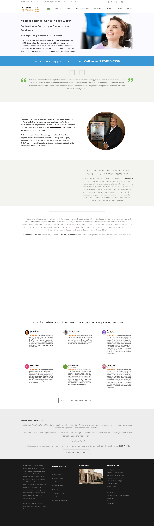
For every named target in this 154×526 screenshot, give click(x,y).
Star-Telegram (55, 127)
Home (48, 8)
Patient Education (82, 8)
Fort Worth (35, 468)
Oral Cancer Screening (59, 497)
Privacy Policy (111, 501)
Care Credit (110, 498)
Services (68, 8)
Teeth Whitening (57, 478)
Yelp (24, 509)
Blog (120, 8)
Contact (129, 8)
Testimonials (98, 8)
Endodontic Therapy (58, 493)
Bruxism (55, 489)
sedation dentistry (36, 222)
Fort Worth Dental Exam (59, 500)
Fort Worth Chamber (113, 493)
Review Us (110, 8)
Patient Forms (111, 504)
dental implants (49, 222)
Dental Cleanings (57, 486)
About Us (58, 8)
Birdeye (31, 509)
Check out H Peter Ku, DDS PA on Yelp (118, 495)
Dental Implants (57, 474)
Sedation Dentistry (58, 482)
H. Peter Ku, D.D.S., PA (29, 466)
